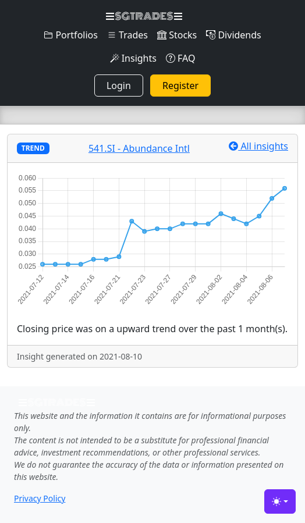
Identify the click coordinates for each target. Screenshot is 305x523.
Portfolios (71, 35)
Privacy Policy (39, 498)
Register (180, 85)
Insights (133, 58)
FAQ (181, 58)
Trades (127, 35)
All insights (258, 146)
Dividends (233, 35)
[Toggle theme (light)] (280, 501)
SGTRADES (144, 16)
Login (119, 85)
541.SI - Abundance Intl (139, 148)
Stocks (177, 35)
